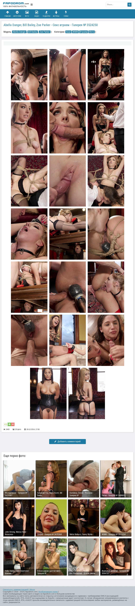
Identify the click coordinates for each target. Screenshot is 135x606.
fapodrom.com (16, 4)
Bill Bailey (32, 32)
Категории (17, 14)
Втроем (83, 32)
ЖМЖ (75, 32)
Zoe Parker (44, 32)
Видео (36, 14)
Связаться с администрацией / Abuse (19, 590)
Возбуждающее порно (48, 592)
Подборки (46, 14)
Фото (27, 14)
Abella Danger (19, 32)
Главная (7, 14)
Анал (68, 32)
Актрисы (56, 14)
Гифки (66, 14)
